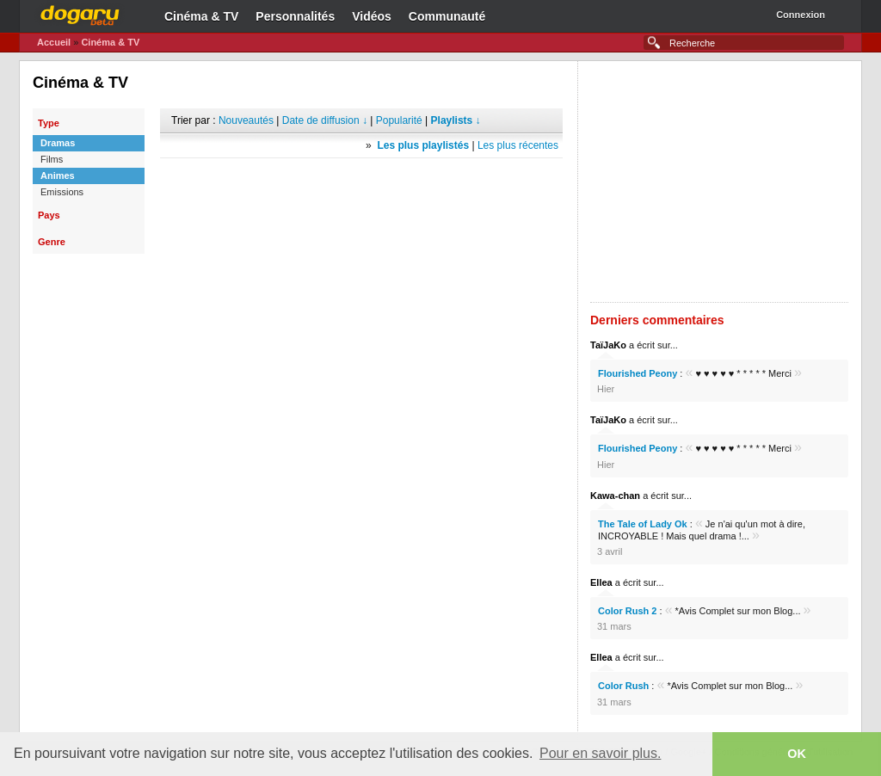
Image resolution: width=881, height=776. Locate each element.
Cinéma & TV (201, 16)
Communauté (447, 16)
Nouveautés (246, 120)
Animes (57, 175)
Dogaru (80, 13)
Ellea (601, 582)
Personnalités (295, 16)
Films (51, 159)
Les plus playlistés (423, 145)
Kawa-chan (615, 495)
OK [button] (796, 754)
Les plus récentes (517, 145)
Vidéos (371, 16)
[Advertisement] (361, 184)
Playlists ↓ (456, 120)
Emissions (61, 192)
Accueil (54, 42)
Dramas (57, 143)
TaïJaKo (608, 345)
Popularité (399, 120)
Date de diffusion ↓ (324, 120)
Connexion (800, 14)
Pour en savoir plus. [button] (600, 753)
